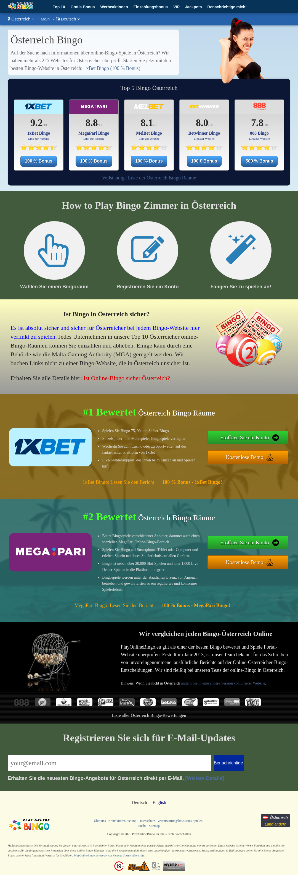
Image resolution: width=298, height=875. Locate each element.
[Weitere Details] (204, 778)
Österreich (21, 19)
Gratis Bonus (83, 7)
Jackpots (193, 7)
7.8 (257, 122)
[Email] (109, 763)
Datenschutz (147, 821)
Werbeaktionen (114, 7)
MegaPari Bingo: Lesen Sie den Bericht (113, 605)
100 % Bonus (38, 161)
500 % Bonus (259, 161)
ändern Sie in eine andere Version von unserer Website (223, 683)
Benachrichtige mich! (226, 7)
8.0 (202, 122)
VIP (176, 7)
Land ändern (275, 824)
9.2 (36, 122)
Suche (142, 826)
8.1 (147, 122)
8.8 (92, 122)
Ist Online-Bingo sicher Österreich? (127, 378)
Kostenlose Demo (245, 457)
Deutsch (68, 19)
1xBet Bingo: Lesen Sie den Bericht (118, 482)
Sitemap (154, 826)
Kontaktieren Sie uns (122, 821)
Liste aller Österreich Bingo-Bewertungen (149, 715)
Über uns (100, 821)
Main (45, 19)
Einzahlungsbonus (151, 7)
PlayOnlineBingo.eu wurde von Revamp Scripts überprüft (109, 855)
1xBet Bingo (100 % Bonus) (112, 68)
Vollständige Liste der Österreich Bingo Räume (149, 178)
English (159, 802)
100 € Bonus (204, 161)
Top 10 (59, 7)
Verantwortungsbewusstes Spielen (180, 821)
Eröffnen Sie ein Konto (244, 437)
